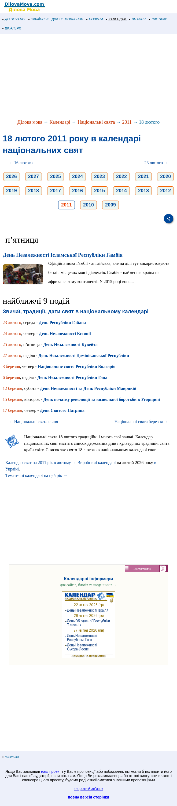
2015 (99, 190)
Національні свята (96, 122)
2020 (165, 176)
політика (11, 757)
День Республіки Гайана (62, 322)
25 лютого (12, 344)
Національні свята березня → (141, 421)
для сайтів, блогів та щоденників (88, 585)
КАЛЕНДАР (116, 19)
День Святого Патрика (62, 410)
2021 (143, 176)
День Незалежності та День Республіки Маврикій (88, 388)
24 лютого (12, 333)
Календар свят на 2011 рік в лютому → (40, 462)
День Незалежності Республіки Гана (72, 377)
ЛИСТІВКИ (158, 19)
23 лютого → (156, 162)
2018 (33, 190)
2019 (11, 190)
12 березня (12, 388)
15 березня (12, 399)
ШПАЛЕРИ (12, 28)
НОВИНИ (95, 19)
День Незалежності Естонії (65, 333)
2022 (121, 176)
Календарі (60, 122)
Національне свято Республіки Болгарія (77, 366)
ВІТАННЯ (137, 19)
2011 (127, 122)
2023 (99, 176)
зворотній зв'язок (88, 788)
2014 (121, 190)
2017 (55, 190)
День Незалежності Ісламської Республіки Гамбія (63, 255)
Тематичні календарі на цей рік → (36, 475)
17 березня (12, 410)
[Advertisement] (88, 77)
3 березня (11, 366)
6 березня (11, 377)
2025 (55, 176)
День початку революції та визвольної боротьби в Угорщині (101, 399)
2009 (110, 205)
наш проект (51, 771)
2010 (88, 205)
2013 (143, 190)
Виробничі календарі (97, 462)
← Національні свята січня (33, 421)
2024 (77, 176)
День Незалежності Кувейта (70, 344)
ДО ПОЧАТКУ (14, 19)
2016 (77, 190)
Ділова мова (29, 122)
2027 (33, 176)
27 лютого (12, 355)
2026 (11, 176)
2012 (165, 190)
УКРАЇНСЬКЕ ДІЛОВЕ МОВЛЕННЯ (56, 19)
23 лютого (12, 322)
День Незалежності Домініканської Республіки (83, 355)
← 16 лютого (21, 162)
